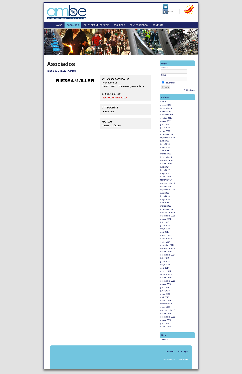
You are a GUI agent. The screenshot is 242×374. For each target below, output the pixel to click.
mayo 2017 (165, 173)
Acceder (164, 340)
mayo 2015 (165, 229)
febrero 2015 (166, 238)
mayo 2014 (165, 265)
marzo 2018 (165, 154)
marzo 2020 (165, 105)
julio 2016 (164, 193)
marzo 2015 (165, 235)
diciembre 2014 (167, 245)
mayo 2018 (165, 147)
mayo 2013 (165, 294)
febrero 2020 (166, 108)
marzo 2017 (165, 176)
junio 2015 (165, 225)
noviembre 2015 (167, 212)
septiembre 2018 (167, 137)
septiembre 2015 (167, 216)
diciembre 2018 (167, 134)
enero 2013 (165, 307)
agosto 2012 (165, 320)
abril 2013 (164, 297)
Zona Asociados (139, 25)
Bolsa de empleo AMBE (96, 25)
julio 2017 (164, 167)
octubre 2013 (166, 277)
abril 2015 (164, 232)
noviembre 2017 (167, 160)
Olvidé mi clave (189, 90)
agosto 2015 (165, 219)
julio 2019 (164, 124)
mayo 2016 (165, 199)
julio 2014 (164, 258)
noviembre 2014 (167, 248)
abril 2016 (164, 203)
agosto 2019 (165, 121)
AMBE (59, 25)
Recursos (119, 25)
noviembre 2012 (167, 310)
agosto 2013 (165, 284)
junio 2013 (165, 291)
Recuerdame (168, 83)
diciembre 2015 (167, 209)
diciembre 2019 (167, 115)
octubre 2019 (166, 118)
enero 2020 (165, 111)
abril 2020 (164, 101)
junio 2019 (165, 128)
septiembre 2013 (167, 281)
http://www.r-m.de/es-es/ (114, 97)
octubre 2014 (166, 251)
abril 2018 (164, 150)
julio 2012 (164, 323)
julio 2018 (164, 141)
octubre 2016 (166, 186)
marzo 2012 (165, 326)
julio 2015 (164, 222)
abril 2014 (164, 268)
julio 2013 (164, 287)
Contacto (158, 25)
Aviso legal (183, 351)
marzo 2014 (165, 271)
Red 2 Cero (183, 360)
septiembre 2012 (167, 317)
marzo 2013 (165, 300)
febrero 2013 (166, 304)
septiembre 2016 (167, 190)
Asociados (73, 25)
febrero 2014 (166, 274)
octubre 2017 (166, 163)
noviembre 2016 (167, 183)
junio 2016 (165, 196)
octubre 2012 (166, 313)
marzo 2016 (165, 206)
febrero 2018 (166, 157)
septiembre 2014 (167, 255)
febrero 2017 (166, 180)
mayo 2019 (165, 131)
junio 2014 (165, 261)
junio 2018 (165, 144)
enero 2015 (165, 242)
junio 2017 (165, 170)
